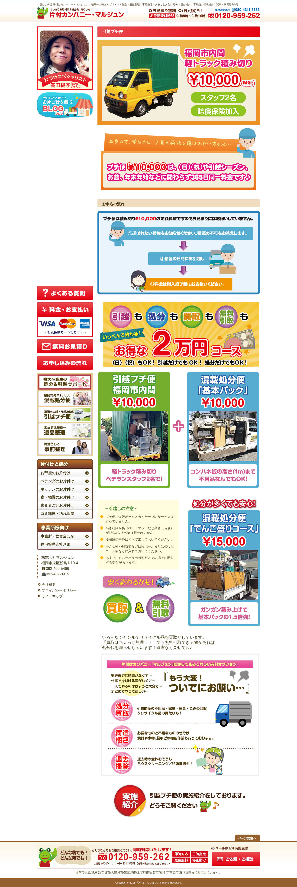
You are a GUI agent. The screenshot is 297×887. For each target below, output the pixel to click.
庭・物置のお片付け (57, 497)
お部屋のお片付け (55, 473)
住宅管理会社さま (55, 544)
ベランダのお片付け (57, 481)
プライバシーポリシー (59, 590)
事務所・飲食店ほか (57, 536)
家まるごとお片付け (57, 505)
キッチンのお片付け (57, 489)
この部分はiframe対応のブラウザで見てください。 (65, 201)
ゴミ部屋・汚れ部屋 (57, 514)
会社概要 (49, 585)
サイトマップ (52, 596)
